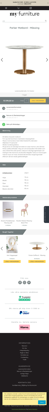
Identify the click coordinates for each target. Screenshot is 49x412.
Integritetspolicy (24, 350)
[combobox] (24, 21)
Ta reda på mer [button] (11, 109)
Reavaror (24, 346)
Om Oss (24, 348)
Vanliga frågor (24, 373)
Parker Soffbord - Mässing (37, 255)
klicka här (35, 399)
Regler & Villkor (24, 353)
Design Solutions (32, 409)
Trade (24, 359)
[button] (47, 60)
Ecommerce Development (19, 409)
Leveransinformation (24, 369)
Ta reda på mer (11, 117)
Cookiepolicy (24, 357)
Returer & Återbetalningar (24, 371)
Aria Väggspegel (12, 255)
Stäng (42, 402)
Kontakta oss (24, 355)
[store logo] (24, 14)
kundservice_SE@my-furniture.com (24, 385)
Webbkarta (24, 376)
